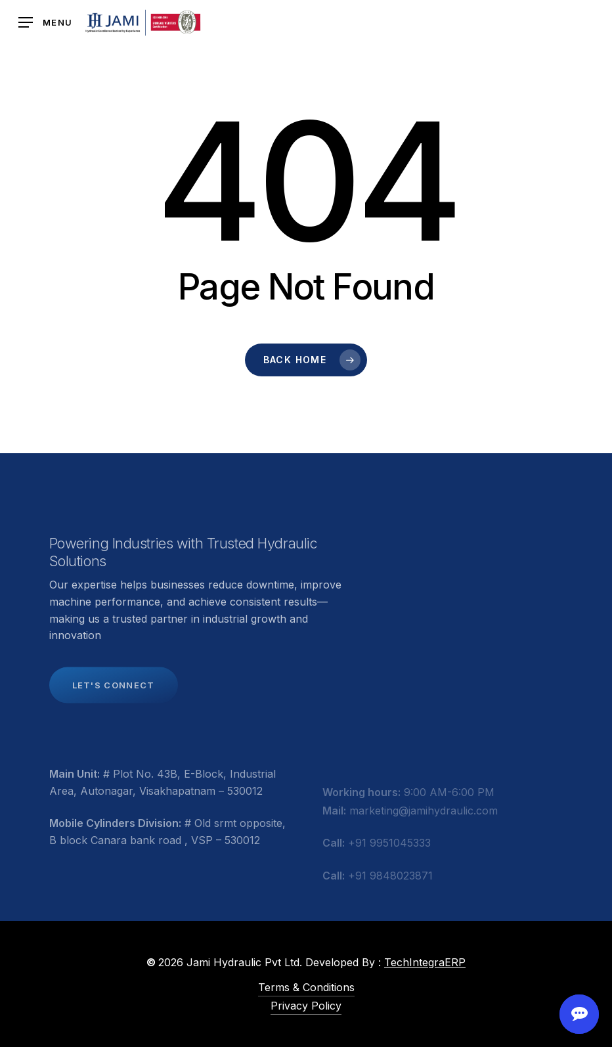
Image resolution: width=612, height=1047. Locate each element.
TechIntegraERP (425, 962)
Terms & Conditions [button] (306, 987)
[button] (45, 23)
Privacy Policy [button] (306, 1005)
